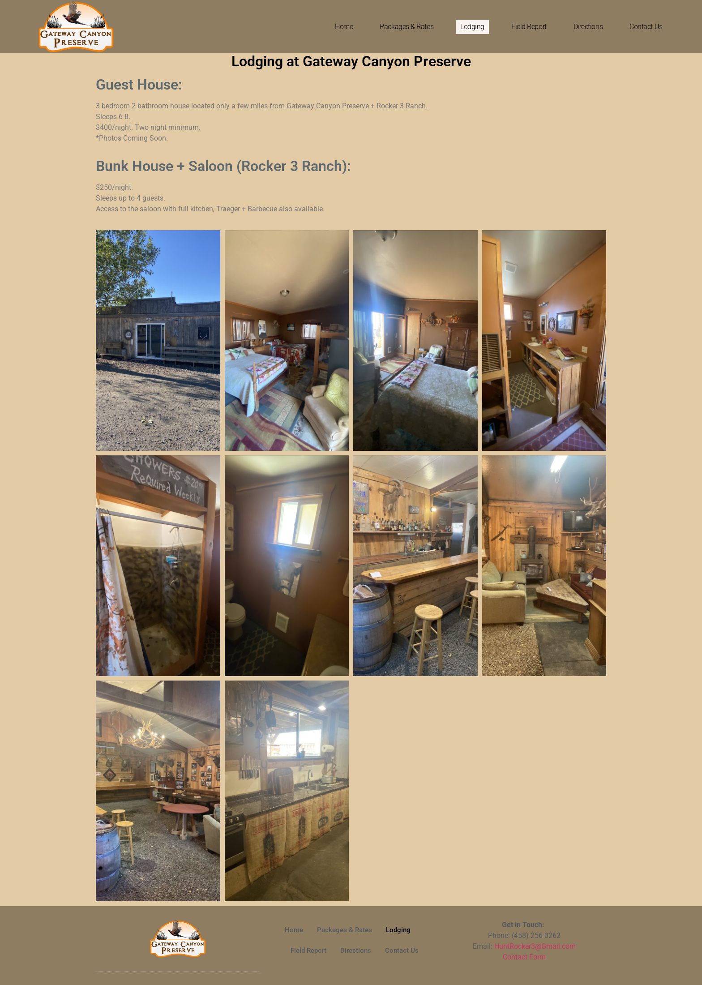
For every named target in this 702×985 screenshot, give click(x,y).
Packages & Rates (406, 26)
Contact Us (646, 26)
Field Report (529, 26)
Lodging (472, 26)
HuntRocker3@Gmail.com (535, 946)
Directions (588, 26)
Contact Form (524, 957)
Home (344, 26)
